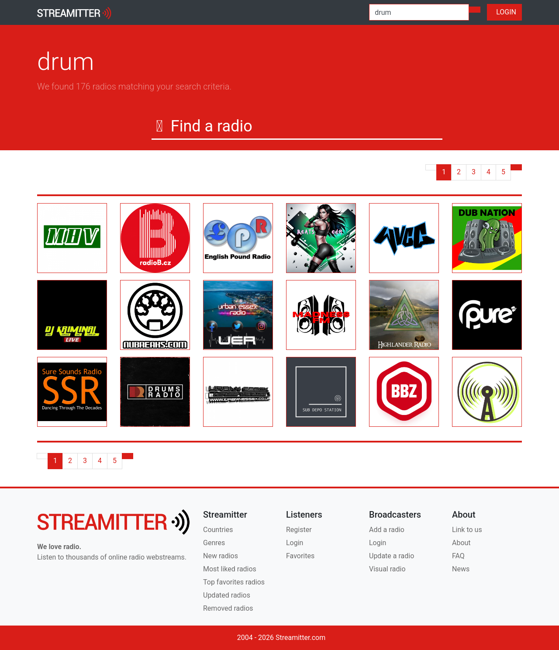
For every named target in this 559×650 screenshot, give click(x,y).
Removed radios (228, 608)
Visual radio (387, 569)
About (461, 543)
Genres (214, 543)
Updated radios (226, 595)
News (460, 569)
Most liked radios (229, 569)
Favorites (300, 556)
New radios (220, 556)
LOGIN (504, 12)
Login (294, 543)
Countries (218, 530)
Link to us (467, 530)
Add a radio (386, 530)
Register (299, 530)
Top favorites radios (234, 582)
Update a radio (391, 556)
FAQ (458, 556)
